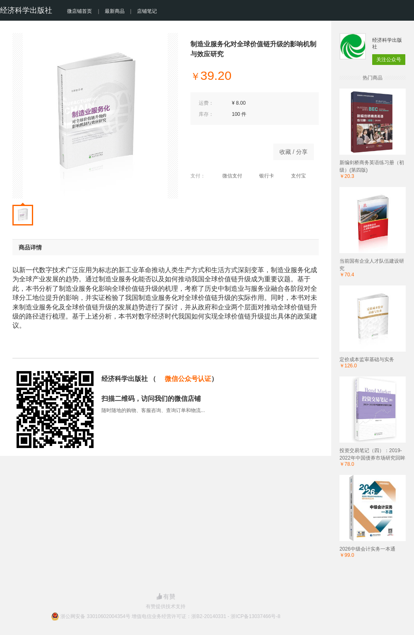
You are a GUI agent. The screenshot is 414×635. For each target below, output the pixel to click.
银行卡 (262, 176)
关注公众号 (388, 59)
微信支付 (228, 176)
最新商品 (115, 11)
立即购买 (227, 149)
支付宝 (294, 176)
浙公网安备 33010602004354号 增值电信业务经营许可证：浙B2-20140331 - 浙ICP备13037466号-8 (170, 616)
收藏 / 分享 (293, 152)
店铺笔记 (147, 11)
